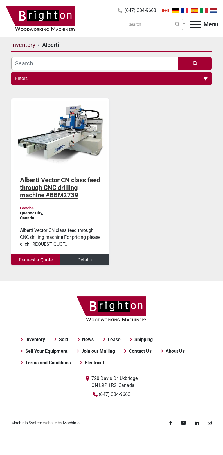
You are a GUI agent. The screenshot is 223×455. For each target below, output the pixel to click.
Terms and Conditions (48, 362)
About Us (175, 351)
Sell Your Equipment (46, 351)
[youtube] (183, 423)
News (88, 339)
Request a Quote (36, 260)
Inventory (35, 339)
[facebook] (170, 423)
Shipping (143, 339)
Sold (63, 339)
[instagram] (210, 423)
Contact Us (140, 351)
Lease (114, 339)
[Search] (154, 24)
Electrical (94, 362)
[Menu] (195, 24)
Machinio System (26, 423)
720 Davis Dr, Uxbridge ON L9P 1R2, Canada (114, 382)
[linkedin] (197, 423)
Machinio (71, 423)
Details (85, 260)
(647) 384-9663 (140, 10)
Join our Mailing (98, 351)
